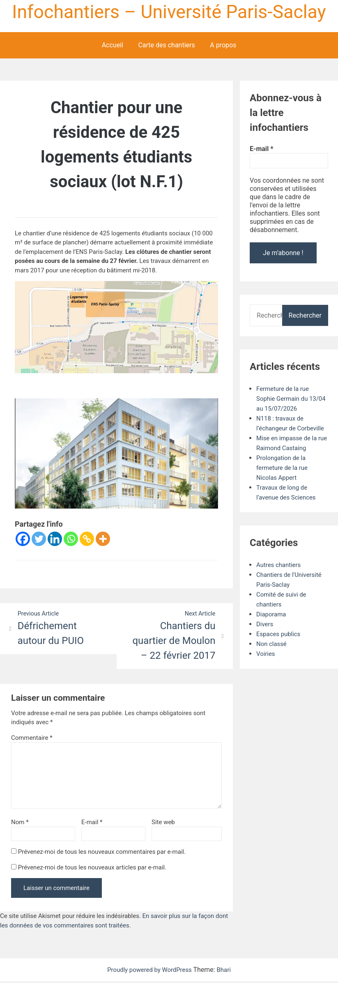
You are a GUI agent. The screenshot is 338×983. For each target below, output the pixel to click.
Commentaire (32, 739)
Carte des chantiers (166, 45)
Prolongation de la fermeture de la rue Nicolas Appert (283, 478)
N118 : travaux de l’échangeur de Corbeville (281, 428)
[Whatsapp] (71, 539)
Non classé (272, 654)
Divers (265, 634)
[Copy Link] (87, 539)
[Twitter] (39, 539)
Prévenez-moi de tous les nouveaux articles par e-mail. (92, 868)
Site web (163, 823)
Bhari (227, 971)
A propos (223, 45)
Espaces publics (280, 644)
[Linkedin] (55, 539)
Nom (20, 823)
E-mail (91, 823)
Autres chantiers (280, 575)
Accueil (112, 45)
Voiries (266, 664)
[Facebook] (23, 539)
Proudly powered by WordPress (149, 971)
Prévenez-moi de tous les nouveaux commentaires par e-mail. (102, 853)
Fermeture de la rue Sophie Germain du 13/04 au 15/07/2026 (287, 399)
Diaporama (272, 624)
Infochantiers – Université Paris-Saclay (169, 11)
